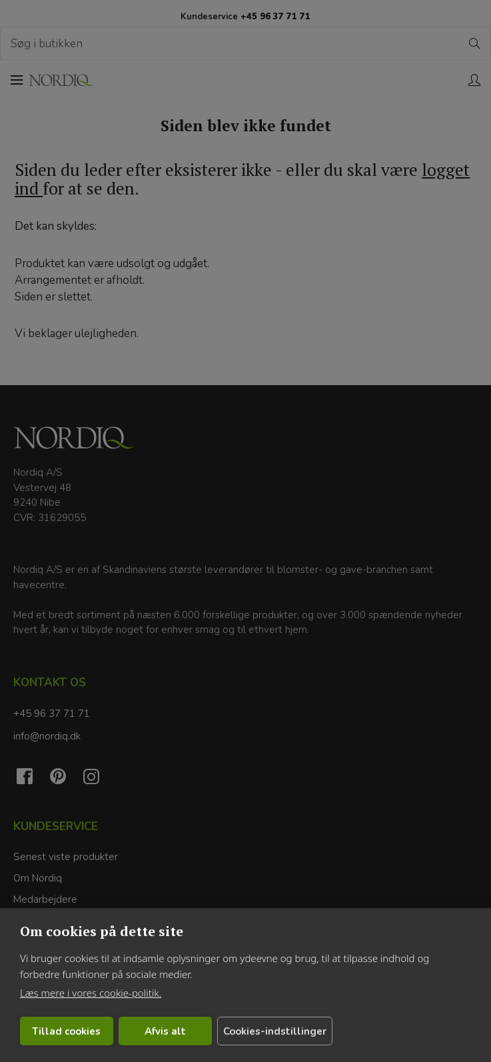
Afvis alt (163, 1031)
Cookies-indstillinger (272, 1031)
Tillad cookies (65, 1031)
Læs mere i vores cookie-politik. (90, 992)
